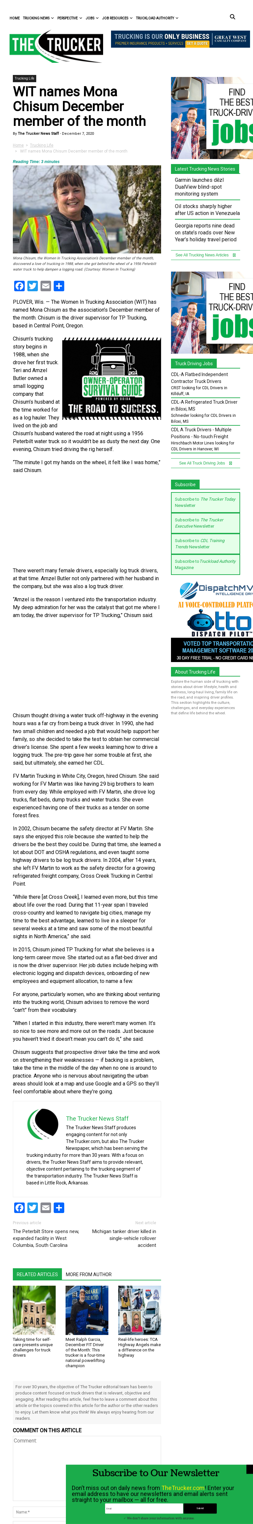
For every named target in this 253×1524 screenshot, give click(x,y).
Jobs (92, 18)
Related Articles (37, 1274)
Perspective (69, 18)
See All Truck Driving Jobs (205, 463)
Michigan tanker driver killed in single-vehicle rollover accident (124, 1238)
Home (15, 18)
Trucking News (38, 18)
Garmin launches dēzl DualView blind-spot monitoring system (199, 187)
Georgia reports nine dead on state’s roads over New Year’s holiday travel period (206, 233)
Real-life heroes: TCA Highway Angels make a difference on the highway (139, 1347)
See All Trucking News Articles (206, 255)
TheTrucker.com (183, 1513)
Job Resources (117, 18)
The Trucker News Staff (38, 133)
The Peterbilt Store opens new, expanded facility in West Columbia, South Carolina (46, 1238)
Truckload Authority (157, 18)
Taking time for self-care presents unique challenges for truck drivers (33, 1347)
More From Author (89, 1274)
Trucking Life (24, 78)
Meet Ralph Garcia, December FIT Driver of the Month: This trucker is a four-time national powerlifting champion (85, 1352)
